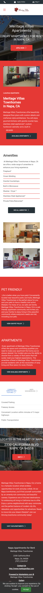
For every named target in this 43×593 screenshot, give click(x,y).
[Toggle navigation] (4, 10)
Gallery (21, 580)
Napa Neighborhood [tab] (31, 390)
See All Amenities (21, 210)
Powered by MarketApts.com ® (21, 574)
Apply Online (19, 2)
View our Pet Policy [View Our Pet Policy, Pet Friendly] (16, 323)
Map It (36, 2)
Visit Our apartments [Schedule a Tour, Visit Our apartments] (16, 526)
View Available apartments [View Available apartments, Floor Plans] (19, 372)
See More (9, 130)
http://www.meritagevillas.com (21, 569)
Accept (26, 589)
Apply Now (21, 48)
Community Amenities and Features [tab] (11, 391)
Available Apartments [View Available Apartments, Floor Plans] (21, 136)
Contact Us (21, 566)
